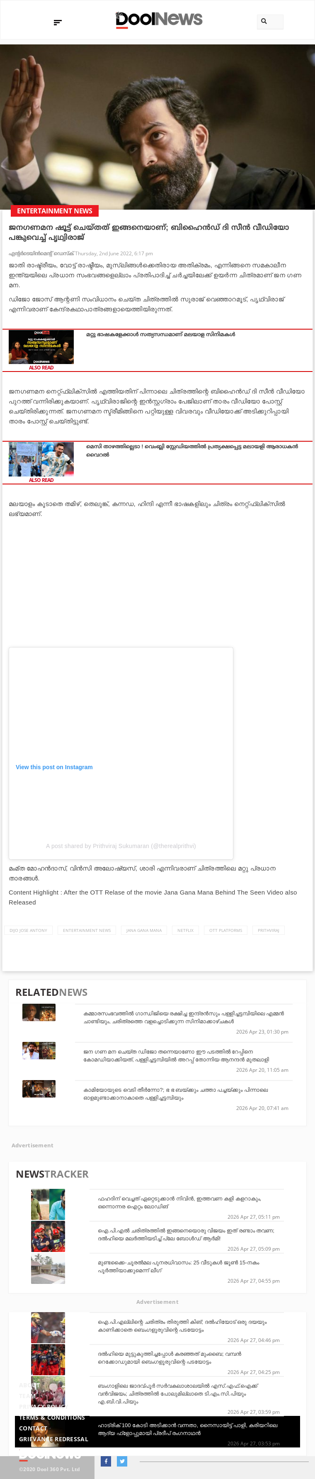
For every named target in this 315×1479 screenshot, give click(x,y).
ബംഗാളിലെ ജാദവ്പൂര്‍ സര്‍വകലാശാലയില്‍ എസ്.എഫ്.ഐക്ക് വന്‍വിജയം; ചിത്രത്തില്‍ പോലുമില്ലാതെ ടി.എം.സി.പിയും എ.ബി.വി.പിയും (177, 1394)
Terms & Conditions (52, 1417)
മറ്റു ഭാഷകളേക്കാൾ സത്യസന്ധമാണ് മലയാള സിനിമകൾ (160, 334)
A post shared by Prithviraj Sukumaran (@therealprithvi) (121, 846)
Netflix (185, 930)
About (29, 1385)
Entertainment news (87, 930)
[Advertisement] (157, 581)
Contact (33, 1428)
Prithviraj (268, 930)
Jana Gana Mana (144, 930)
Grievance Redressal (53, 1439)
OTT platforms (225, 930)
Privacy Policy (43, 1407)
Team (27, 1396)
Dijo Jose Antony (28, 930)
